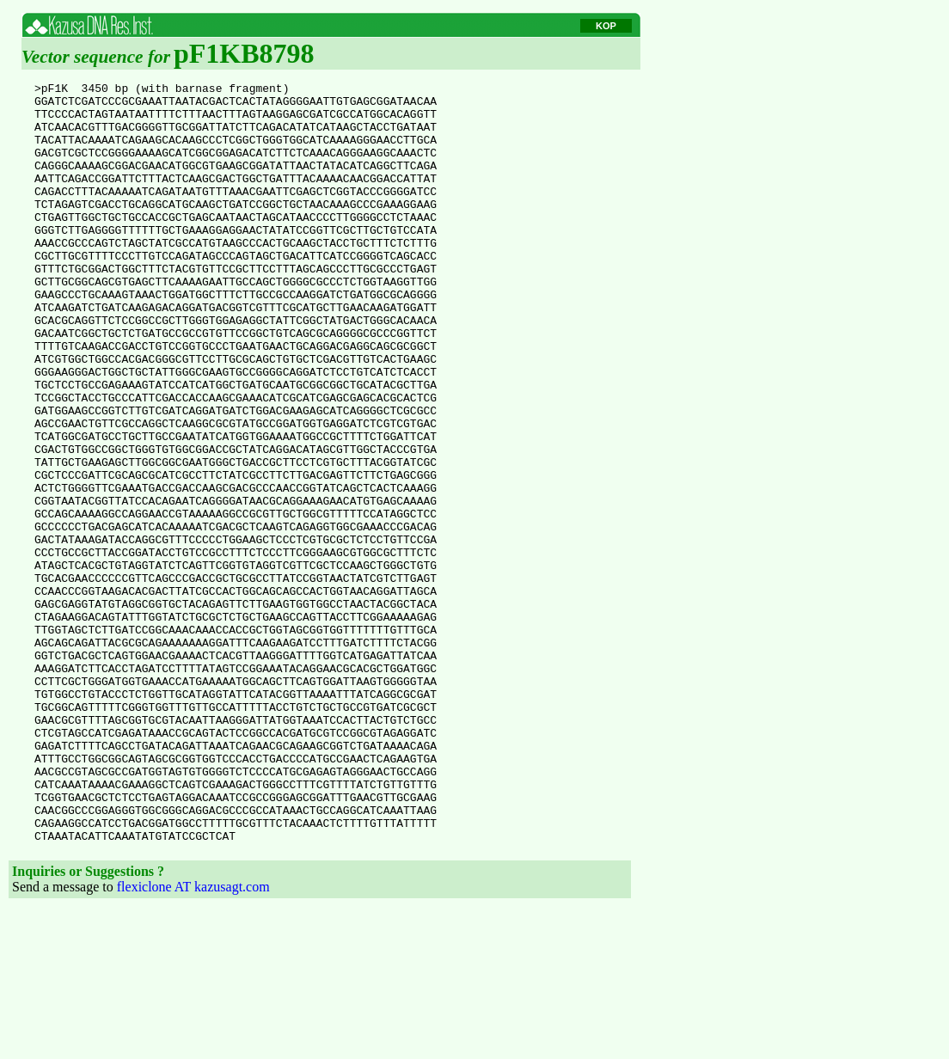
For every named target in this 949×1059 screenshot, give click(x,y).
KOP (606, 26)
